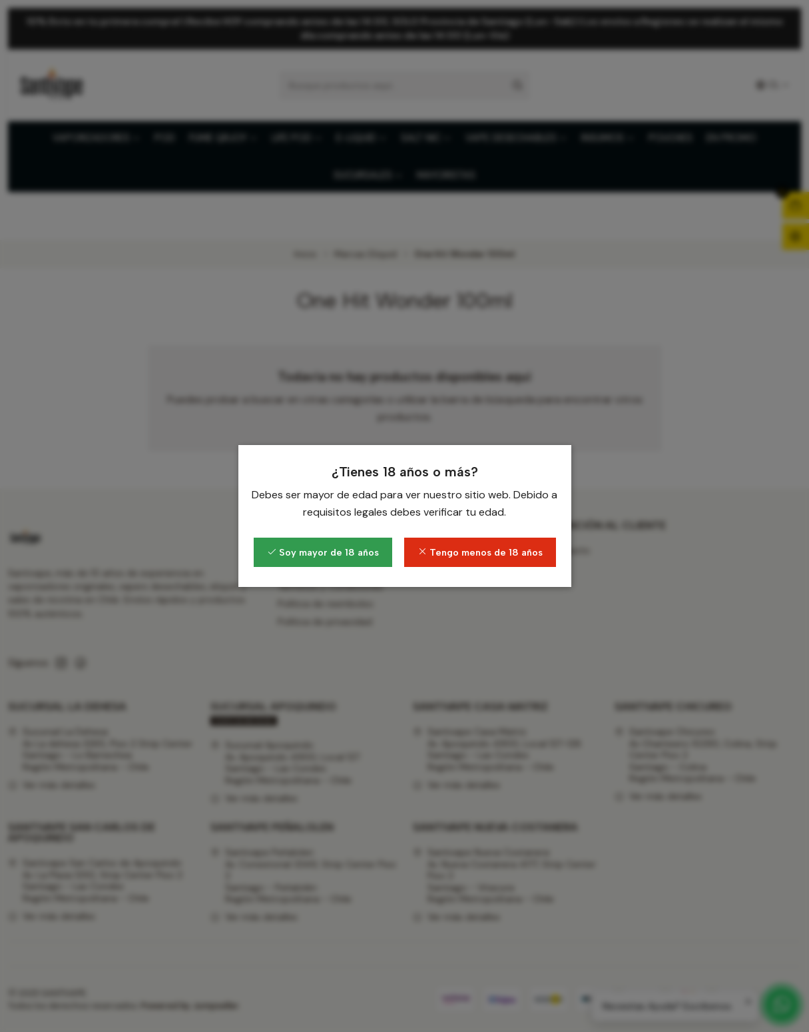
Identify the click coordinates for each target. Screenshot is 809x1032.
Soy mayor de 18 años (323, 552)
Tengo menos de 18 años (480, 552)
